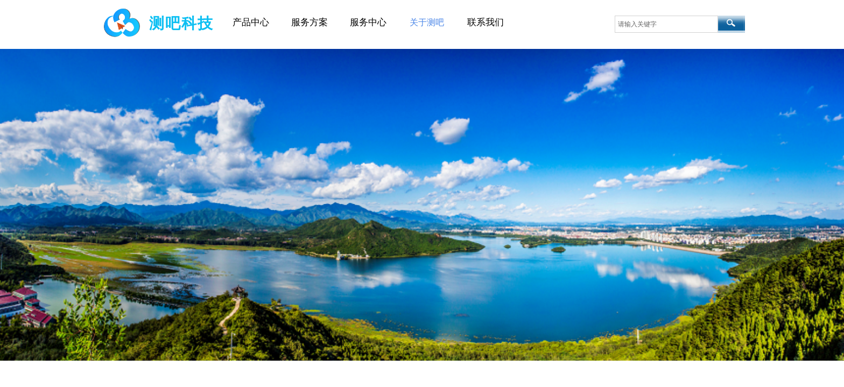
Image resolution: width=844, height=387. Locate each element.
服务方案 (309, 22)
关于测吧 (427, 22)
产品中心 (251, 22)
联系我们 (485, 22)
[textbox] (666, 24)
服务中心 (368, 22)
